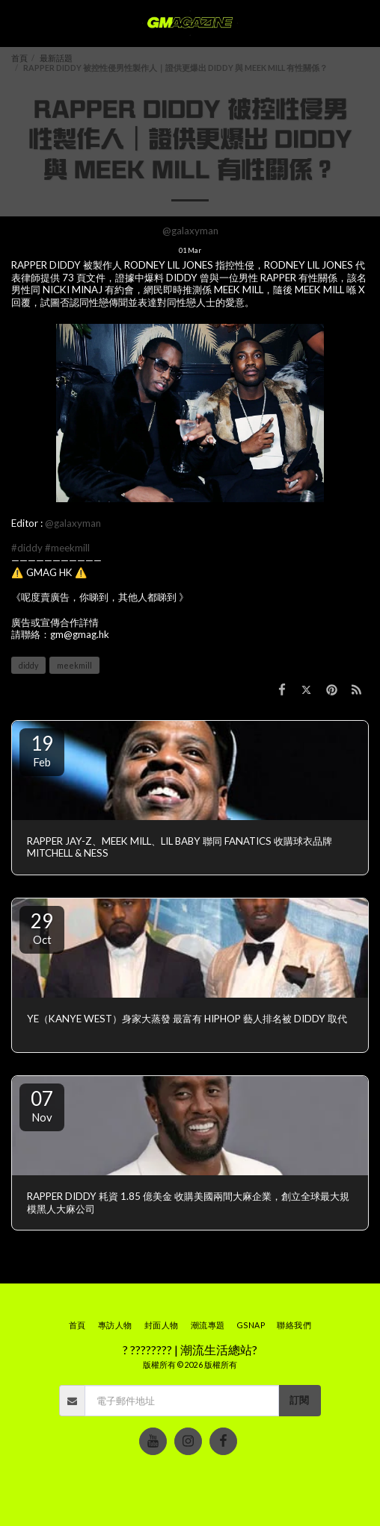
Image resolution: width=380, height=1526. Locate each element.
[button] (16, 23)
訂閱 (299, 1400)
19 (41, 750)
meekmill (74, 665)
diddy (28, 665)
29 (41, 927)
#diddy (27, 548)
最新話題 (56, 58)
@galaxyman (190, 231)
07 (41, 1105)
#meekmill (67, 548)
